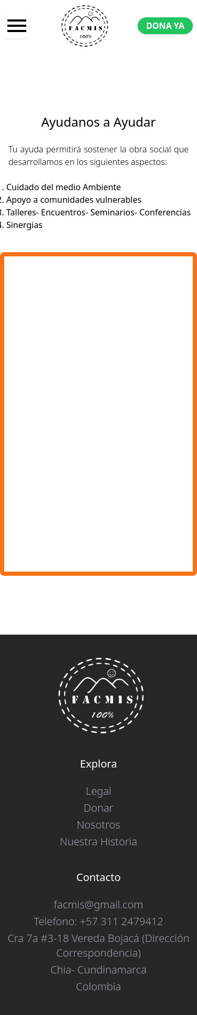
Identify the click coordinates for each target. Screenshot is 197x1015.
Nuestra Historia (98, 841)
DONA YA (165, 26)
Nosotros (98, 824)
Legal (98, 791)
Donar (98, 808)
